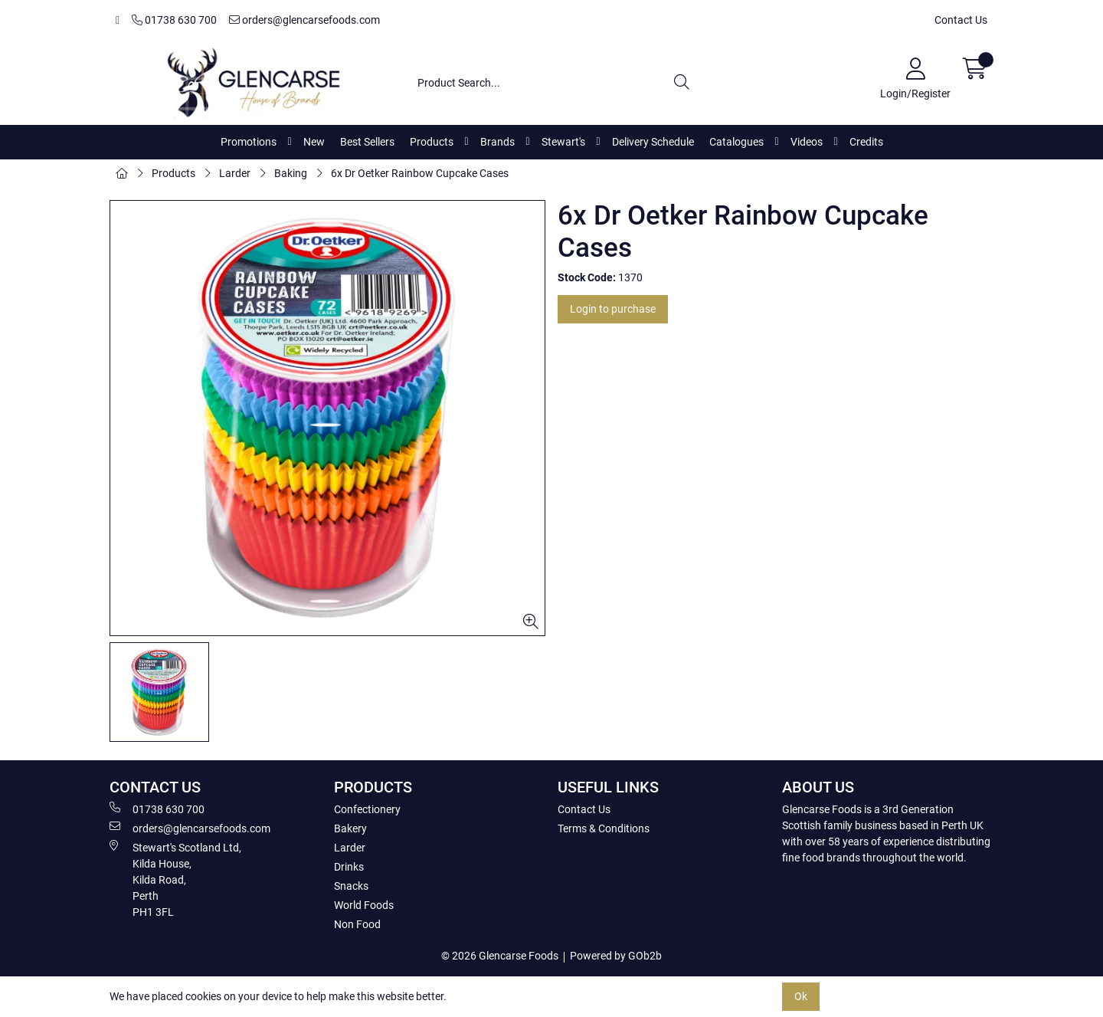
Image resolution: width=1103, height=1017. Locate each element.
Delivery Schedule (653, 142)
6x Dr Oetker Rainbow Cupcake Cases (420, 173)
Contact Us (960, 20)
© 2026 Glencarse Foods (499, 956)
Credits (866, 142)
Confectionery (367, 809)
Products (431, 142)
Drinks (349, 867)
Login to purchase (613, 309)
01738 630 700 (174, 20)
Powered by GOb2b (616, 956)
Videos (806, 142)
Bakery (350, 828)
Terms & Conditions (604, 828)
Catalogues (736, 142)
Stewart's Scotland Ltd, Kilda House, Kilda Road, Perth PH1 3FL (175, 879)
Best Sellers (367, 142)
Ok (800, 996)
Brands (497, 142)
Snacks (351, 886)
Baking (290, 173)
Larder (234, 173)
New (314, 142)
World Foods (364, 905)
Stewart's (563, 142)
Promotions (249, 142)
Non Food (357, 924)
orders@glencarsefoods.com (304, 20)
